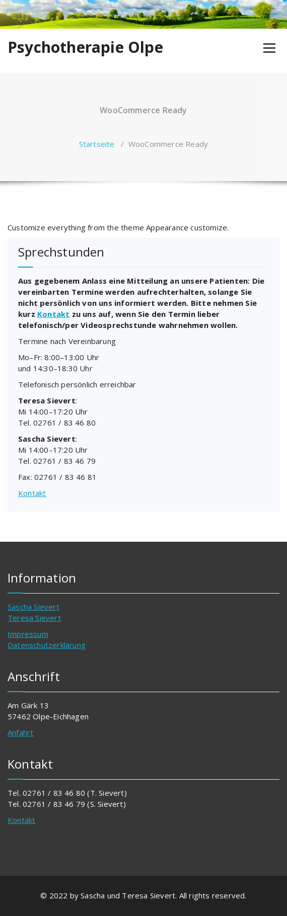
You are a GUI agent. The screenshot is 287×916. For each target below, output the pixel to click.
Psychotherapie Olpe (85, 47)
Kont (16, 820)
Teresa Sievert (34, 618)
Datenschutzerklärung (47, 645)
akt (30, 820)
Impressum (28, 634)
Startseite (97, 144)
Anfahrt (20, 732)
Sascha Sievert (33, 607)
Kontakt (53, 314)
